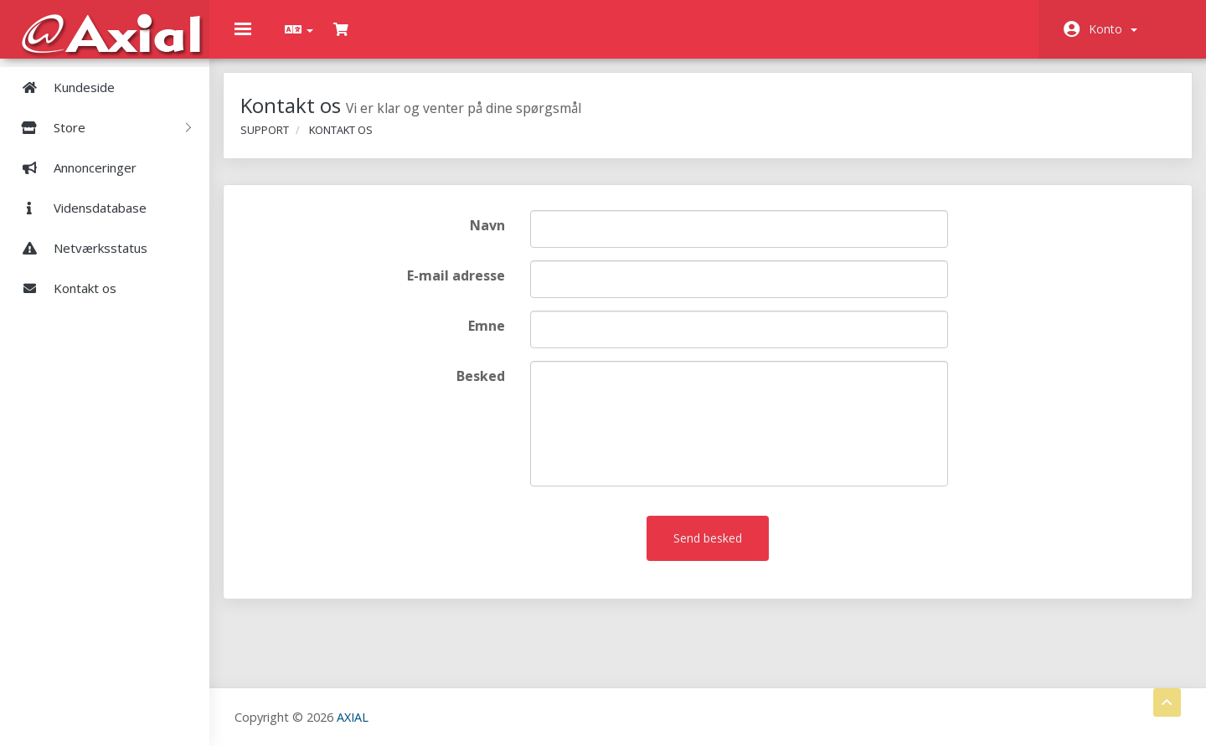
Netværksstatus (77, 247)
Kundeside (61, 87)
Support (276, 140)
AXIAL (352, 716)
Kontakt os (62, 288)
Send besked (707, 550)
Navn (492, 237)
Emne (491, 337)
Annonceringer (72, 167)
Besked (485, 387)
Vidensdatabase (77, 207)
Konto (1113, 29)
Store (99, 127)
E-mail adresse (461, 287)
